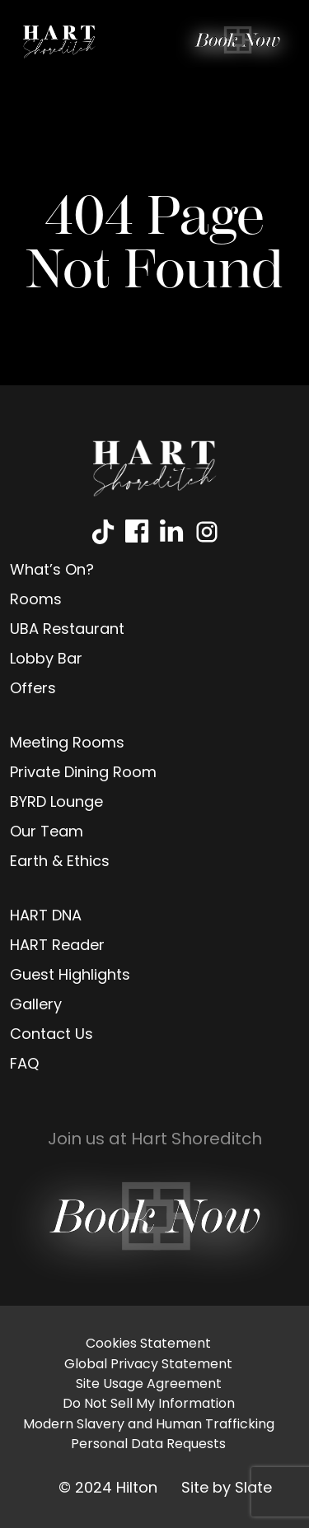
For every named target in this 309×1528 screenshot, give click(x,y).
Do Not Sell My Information (149, 1404)
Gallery (36, 1005)
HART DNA (46, 917)
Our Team (46, 833)
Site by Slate (226, 1489)
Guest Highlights (70, 976)
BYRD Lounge (56, 803)
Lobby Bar (46, 660)
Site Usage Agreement (149, 1384)
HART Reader (57, 946)
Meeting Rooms (67, 744)
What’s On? (52, 571)
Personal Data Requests (148, 1444)
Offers (33, 689)
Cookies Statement (148, 1344)
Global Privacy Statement (148, 1365)
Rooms (36, 600)
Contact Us (51, 1035)
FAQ (24, 1065)
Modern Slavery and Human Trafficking (148, 1425)
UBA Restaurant (67, 630)
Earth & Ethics (60, 862)
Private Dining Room (83, 773)
